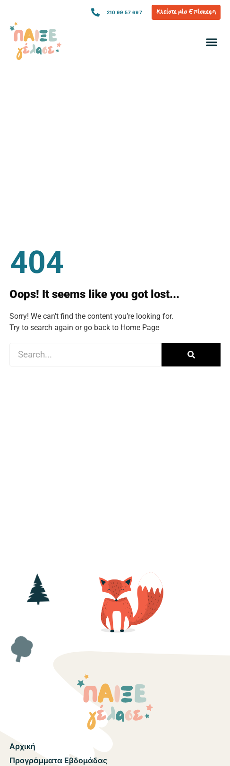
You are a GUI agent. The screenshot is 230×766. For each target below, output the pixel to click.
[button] (211, 42)
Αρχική (22, 746)
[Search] (191, 354)
